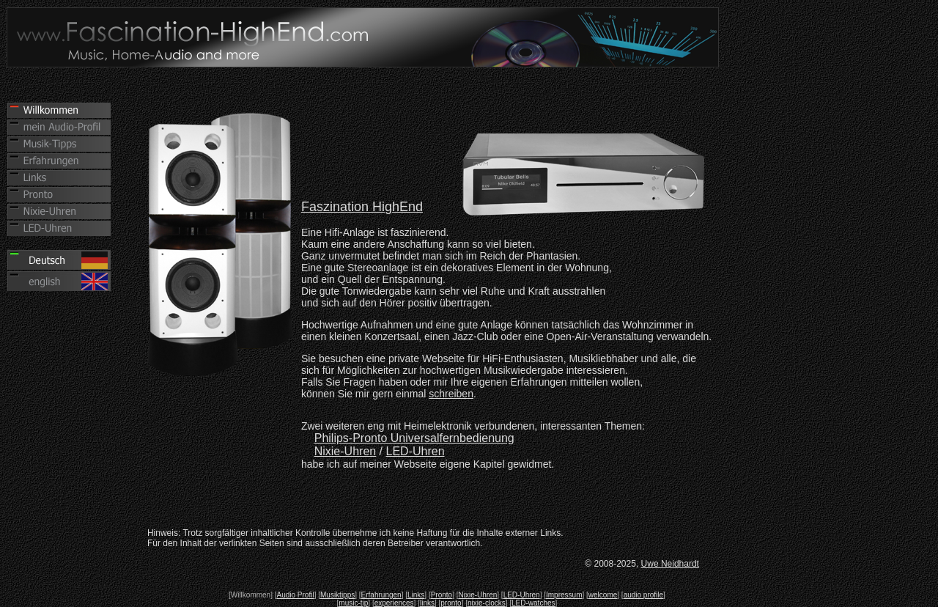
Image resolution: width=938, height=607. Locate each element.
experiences (394, 603)
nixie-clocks (487, 603)
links (427, 603)
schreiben (451, 394)
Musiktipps (337, 595)
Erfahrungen (381, 595)
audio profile (643, 595)
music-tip (353, 603)
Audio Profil (295, 595)
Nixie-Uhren (478, 595)
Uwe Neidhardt (670, 564)
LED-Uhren (415, 451)
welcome (602, 595)
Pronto (441, 595)
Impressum (564, 595)
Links (415, 595)
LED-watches (533, 603)
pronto (450, 603)
